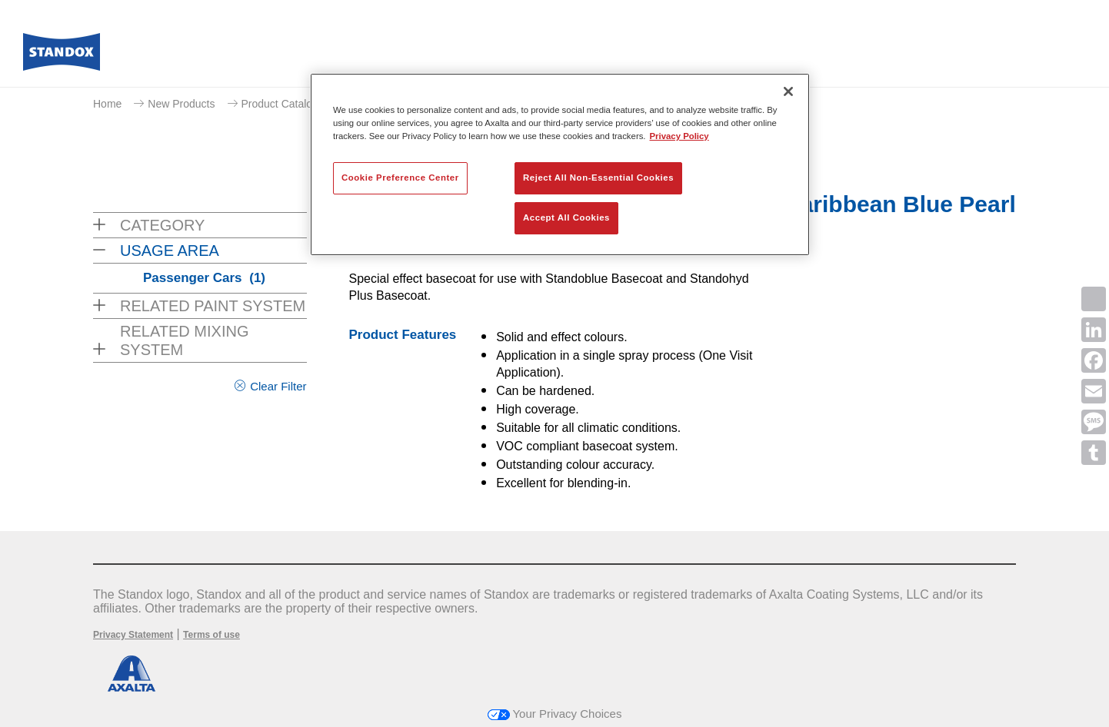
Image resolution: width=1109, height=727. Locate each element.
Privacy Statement (133, 634)
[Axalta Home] (61, 56)
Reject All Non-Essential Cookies (598, 177)
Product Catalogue (286, 104)
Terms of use (211, 634)
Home (107, 104)
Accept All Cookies (566, 217)
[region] (560, 164)
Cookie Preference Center (400, 177)
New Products (181, 104)
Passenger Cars (204, 278)
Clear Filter (278, 386)
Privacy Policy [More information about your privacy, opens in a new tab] (679, 136)
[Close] (788, 91)
